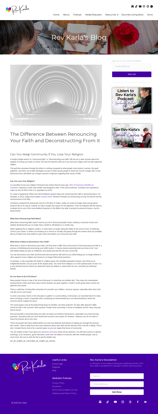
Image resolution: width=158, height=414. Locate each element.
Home (56, 14)
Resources (110, 14)
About (66, 14)
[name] (117, 376)
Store (150, 14)
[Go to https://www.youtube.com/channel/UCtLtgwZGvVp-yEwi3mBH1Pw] (140, 6)
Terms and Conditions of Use (65, 390)
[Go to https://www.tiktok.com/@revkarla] (136, 6)
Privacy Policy (58, 383)
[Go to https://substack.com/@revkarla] (132, 6)
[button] (131, 74)
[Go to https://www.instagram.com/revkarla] (144, 6)
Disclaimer (56, 386)
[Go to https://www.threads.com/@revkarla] (148, 6)
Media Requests (93, 14)
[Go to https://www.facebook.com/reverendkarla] (151, 6)
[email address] (131, 66)
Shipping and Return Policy (64, 393)
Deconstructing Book (132, 14)
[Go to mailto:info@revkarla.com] (145, 402)
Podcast (77, 14)
